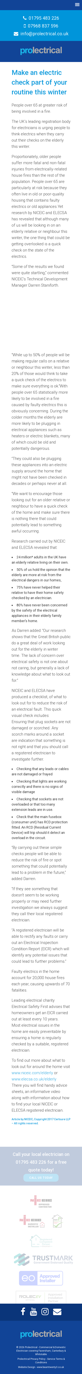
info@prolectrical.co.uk (41, 33)
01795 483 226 (41, 18)
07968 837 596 (41, 25)
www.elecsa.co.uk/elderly (34, 1080)
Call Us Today (41, 1181)
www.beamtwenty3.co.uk (50, 1367)
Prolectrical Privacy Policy (31, 1359)
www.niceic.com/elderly (32, 1074)
